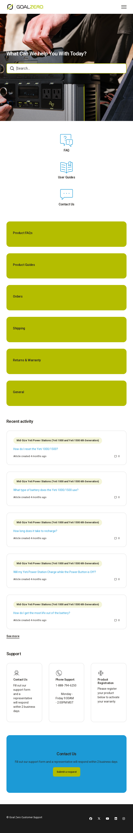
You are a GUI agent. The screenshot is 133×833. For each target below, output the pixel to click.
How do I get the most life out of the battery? (41, 613)
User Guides (66, 177)
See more (12, 636)
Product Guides (24, 265)
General (18, 392)
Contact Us (66, 204)
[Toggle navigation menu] (124, 6)
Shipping (19, 328)
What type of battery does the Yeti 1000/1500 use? (45, 490)
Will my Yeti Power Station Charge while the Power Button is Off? (54, 572)
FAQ (66, 150)
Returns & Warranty (27, 360)
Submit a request (67, 771)
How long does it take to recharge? (35, 531)
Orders (18, 296)
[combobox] (66, 68)
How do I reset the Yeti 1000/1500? (35, 449)
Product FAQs (22, 233)
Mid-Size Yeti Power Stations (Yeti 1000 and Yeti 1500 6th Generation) (58, 440)
